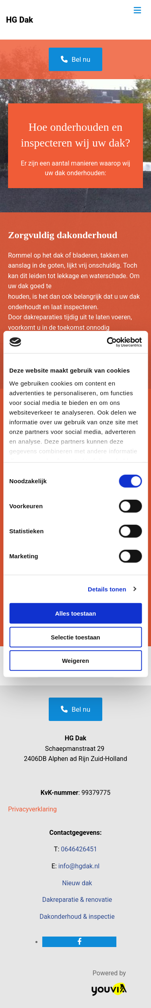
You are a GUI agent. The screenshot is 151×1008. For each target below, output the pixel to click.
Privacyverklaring (32, 809)
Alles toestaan (75, 613)
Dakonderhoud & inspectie (76, 916)
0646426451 (79, 849)
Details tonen (107, 588)
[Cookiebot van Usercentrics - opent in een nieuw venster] (107, 342)
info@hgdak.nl (78, 866)
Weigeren (75, 660)
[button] (76, 59)
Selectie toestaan (75, 636)
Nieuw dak (77, 883)
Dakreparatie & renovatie (77, 899)
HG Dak (19, 20)
